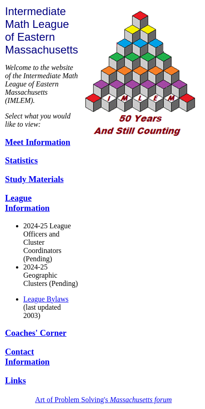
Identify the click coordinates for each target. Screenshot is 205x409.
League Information (27, 203)
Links (15, 380)
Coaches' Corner (36, 333)
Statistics (21, 160)
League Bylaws (45, 299)
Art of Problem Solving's (103, 400)
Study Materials (34, 179)
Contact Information (27, 356)
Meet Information (37, 142)
